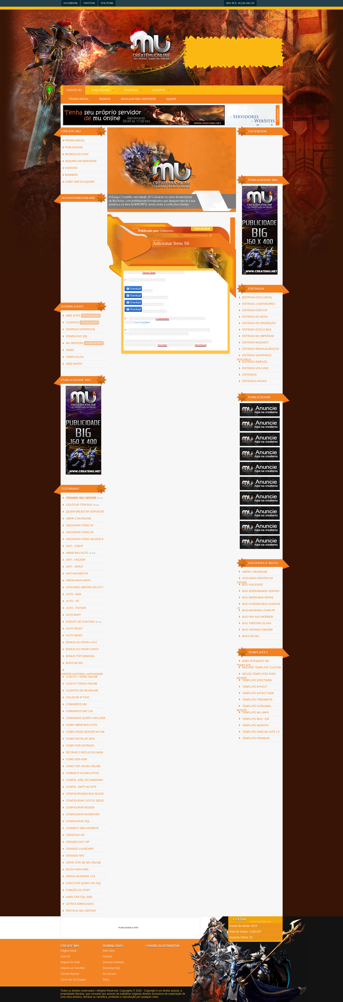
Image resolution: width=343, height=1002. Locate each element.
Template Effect (254, 686)
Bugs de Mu (74, 663)
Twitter (89, 3)
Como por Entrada (80, 745)
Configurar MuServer (83, 814)
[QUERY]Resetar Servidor (85, 511)
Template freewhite (257, 699)
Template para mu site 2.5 (261, 731)
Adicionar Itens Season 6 (84, 539)
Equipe (171, 99)
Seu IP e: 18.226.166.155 (240, 3)
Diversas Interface (80, 329)
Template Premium (255, 738)
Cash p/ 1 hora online (82, 676)
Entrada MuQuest (255, 342)
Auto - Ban (73, 594)
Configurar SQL (78, 821)
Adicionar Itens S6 (79, 532)
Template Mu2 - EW (255, 719)
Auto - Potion (76, 608)
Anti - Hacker (75, 559)
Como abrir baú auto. (82, 725)
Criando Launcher (80, 848)
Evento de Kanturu (83, 621)
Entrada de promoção (259, 323)
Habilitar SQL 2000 (79, 897)
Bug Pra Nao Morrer (257, 616)
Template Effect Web (258, 693)
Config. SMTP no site (81, 786)
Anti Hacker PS (77, 573)
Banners (71, 174)
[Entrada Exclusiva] (257, 297)
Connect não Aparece (82, 828)
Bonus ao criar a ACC (81, 642)
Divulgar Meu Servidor (138, 99)
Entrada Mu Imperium (258, 336)
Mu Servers (85, 343)
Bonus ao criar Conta (82, 649)
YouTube (107, 3)
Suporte (158, 90)
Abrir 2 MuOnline (78, 518)
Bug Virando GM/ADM (257, 629)
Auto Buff (73, 614)
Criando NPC (75, 855)
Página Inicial (79, 99)
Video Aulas (74, 356)
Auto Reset (74, 628)
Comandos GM (76, 704)
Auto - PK (72, 601)
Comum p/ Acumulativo (82, 773)
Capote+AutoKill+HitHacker (82, 674)
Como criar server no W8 (85, 731)
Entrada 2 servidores (258, 303)
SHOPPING (277, 115)
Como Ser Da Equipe (80, 181)
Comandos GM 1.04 (79, 711)
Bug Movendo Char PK (258, 610)
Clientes (82, 323)
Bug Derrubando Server (260, 591)
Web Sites (83, 316)
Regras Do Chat (77, 154)
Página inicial (75, 140)
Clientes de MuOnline (82, 690)
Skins (70, 350)
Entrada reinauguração (260, 349)
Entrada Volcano (255, 368)
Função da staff (78, 890)
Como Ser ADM (76, 759)
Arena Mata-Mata (78, 580)
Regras (105, 99)
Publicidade (100, 90)
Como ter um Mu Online (83, 766)
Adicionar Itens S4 (79, 525)
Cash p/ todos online (81, 683)
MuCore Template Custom (261, 667)
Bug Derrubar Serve (257, 597)
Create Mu (74, 90)
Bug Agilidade (252, 584)
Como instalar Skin (80, 738)
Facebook (71, 3)
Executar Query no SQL (83, 883)
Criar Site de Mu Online (83, 862)
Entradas (249, 374)
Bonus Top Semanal (80, 656)
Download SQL (77, 336)
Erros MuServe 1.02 (80, 876)
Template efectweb (257, 680)
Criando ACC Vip (77, 842)
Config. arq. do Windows (84, 780)
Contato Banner (70, 973)
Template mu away (255, 712)
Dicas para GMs (77, 869)
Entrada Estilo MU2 (256, 329)
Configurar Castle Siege (85, 800)
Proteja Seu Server (81, 910)
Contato (71, 168)
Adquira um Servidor (81, 161)
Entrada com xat (255, 310)
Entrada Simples (254, 361)
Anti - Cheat (74, 546)
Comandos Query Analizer (85, 718)
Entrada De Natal (255, 316)
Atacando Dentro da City (84, 587)
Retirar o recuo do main (84, 752)
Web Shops (74, 363)
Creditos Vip (75, 835)
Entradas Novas (254, 381)
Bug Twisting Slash (256, 623)
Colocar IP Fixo (77, 697)
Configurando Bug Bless (85, 793)
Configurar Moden (80, 807)
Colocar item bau (82, 504)
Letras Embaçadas (80, 903)
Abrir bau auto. (81, 552)
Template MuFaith (255, 725)
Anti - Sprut (74, 566)
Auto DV (66, 956)
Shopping (131, 90)
